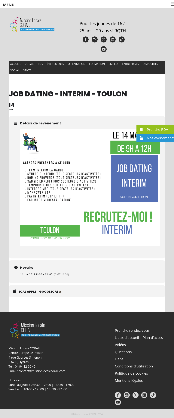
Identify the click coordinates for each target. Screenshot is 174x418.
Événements (55, 64)
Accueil (15, 64)
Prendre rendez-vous (132, 330)
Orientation (76, 64)
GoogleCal (50, 292)
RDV (40, 64)
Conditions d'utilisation (134, 366)
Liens (119, 359)
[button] (155, 129)
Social (14, 70)
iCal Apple (27, 292)
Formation (97, 64)
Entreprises (130, 64)
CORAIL (29, 64)
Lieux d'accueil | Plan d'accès (139, 337)
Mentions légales (129, 380)
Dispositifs (150, 64)
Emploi (113, 64)
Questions (123, 351)
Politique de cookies (131, 373)
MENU (8, 4)
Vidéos (120, 344)
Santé (27, 70)
